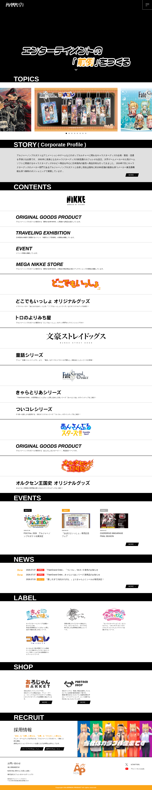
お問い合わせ (14, 763)
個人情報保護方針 (14, 767)
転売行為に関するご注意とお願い (19, 771)
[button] (66, 133)
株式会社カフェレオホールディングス (20, 774)
